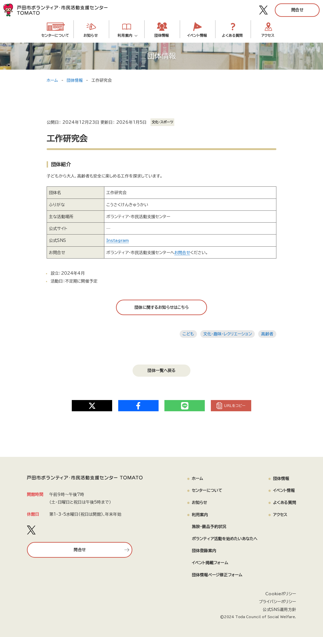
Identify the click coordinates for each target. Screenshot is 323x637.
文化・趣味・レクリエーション (227, 334)
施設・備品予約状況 (207, 525)
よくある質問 (232, 35)
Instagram (117, 240)
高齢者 (267, 334)
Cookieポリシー (280, 592)
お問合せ (182, 252)
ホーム (52, 80)
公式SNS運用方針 (279, 608)
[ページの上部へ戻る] (296, 618)
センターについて (55, 35)
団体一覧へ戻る (161, 369)
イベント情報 (197, 35)
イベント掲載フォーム (208, 561)
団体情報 (161, 35)
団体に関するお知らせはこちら (161, 307)
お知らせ (90, 35)
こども (188, 334)
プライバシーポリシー (277, 600)
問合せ (297, 10)
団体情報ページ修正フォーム (215, 573)
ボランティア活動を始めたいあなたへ (223, 537)
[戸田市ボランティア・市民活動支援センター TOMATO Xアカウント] (263, 10)
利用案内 (126, 35)
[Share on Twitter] (92, 403)
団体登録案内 (202, 549)
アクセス (268, 35)
